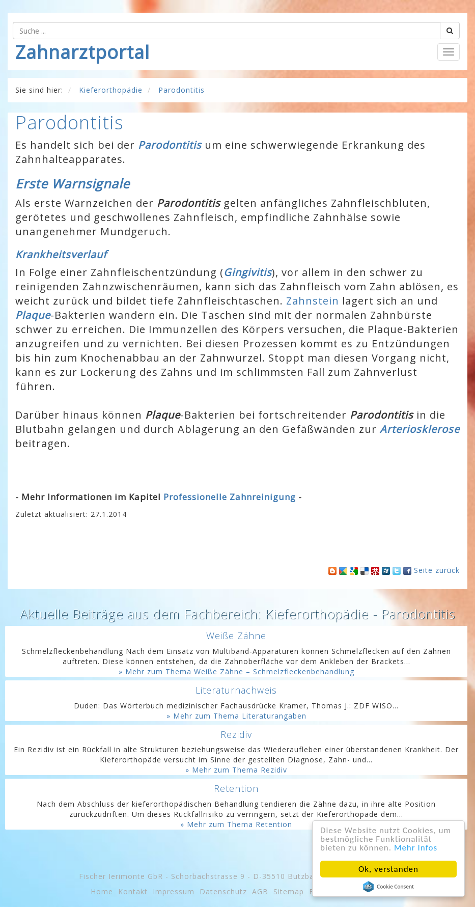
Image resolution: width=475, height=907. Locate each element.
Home (102, 891)
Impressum (173, 891)
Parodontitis (170, 145)
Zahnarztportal (82, 52)
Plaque (32, 315)
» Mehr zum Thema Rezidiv (236, 770)
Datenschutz (223, 891)
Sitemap (288, 891)
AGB (260, 891)
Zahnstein (312, 301)
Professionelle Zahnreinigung (229, 497)
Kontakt (133, 891)
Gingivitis (247, 272)
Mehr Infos (415, 847)
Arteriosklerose (420, 429)
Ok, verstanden (388, 869)
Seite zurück (437, 570)
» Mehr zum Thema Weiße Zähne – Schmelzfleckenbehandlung (236, 671)
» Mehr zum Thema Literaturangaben (236, 716)
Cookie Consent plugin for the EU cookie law (388, 886)
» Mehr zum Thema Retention (236, 824)
